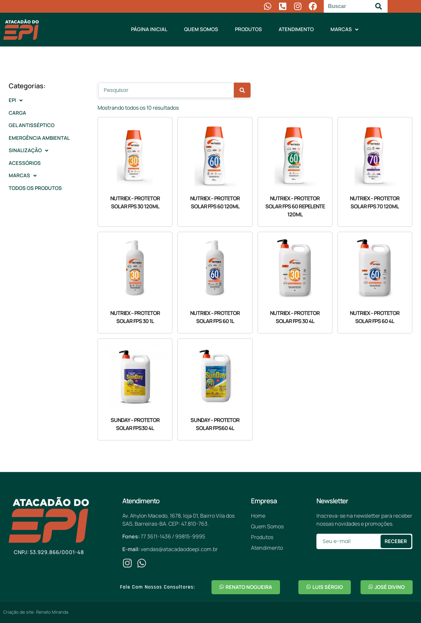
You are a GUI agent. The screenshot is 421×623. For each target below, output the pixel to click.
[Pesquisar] (379, 6)
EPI (15, 100)
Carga (17, 112)
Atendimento (296, 29)
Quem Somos (201, 29)
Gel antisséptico (31, 125)
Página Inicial (149, 29)
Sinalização (28, 150)
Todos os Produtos (35, 188)
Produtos (248, 29)
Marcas (344, 29)
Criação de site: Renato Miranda (35, 612)
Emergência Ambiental (39, 137)
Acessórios (25, 163)
